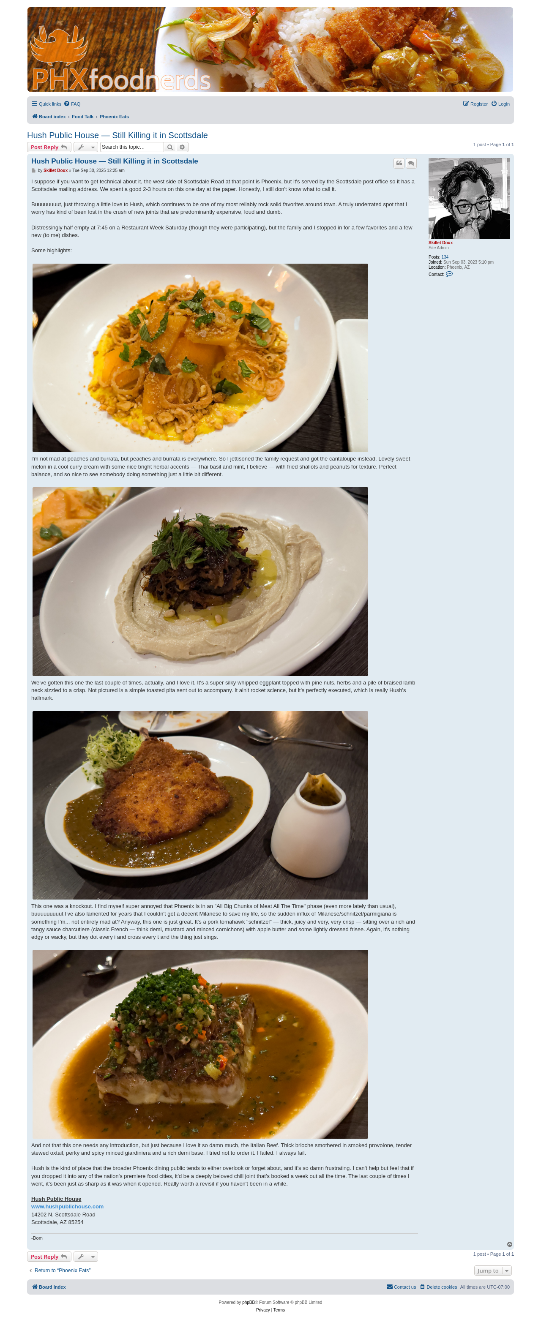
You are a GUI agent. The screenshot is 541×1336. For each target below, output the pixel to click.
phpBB (248, 1302)
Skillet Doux (441, 242)
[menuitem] (71, 104)
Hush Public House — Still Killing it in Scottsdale (117, 135)
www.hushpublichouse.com (67, 1206)
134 (445, 257)
